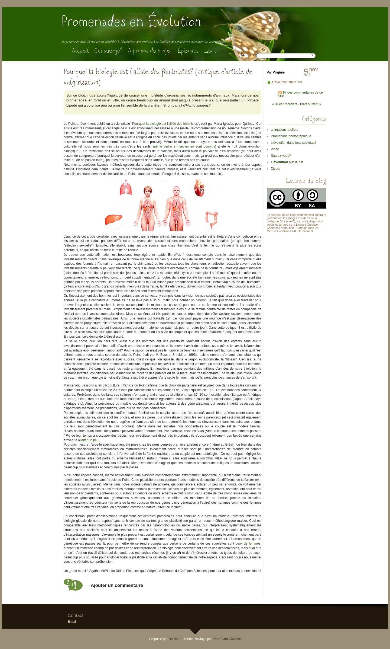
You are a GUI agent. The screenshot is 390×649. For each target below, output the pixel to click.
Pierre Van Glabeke (227, 639)
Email (72, 622)
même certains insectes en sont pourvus (184, 146)
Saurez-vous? (281, 156)
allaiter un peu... (89, 440)
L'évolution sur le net (287, 82)
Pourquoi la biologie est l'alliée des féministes (165, 124)
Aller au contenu (70, 10)
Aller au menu (90, 10)
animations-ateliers (284, 130)
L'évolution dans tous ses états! (293, 143)
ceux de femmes (248, 543)
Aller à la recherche (111, 10)
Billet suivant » (310, 104)
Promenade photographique (291, 136)
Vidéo (275, 149)
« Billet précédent (284, 104)
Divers (275, 169)
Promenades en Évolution (131, 21)
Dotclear (174, 639)
